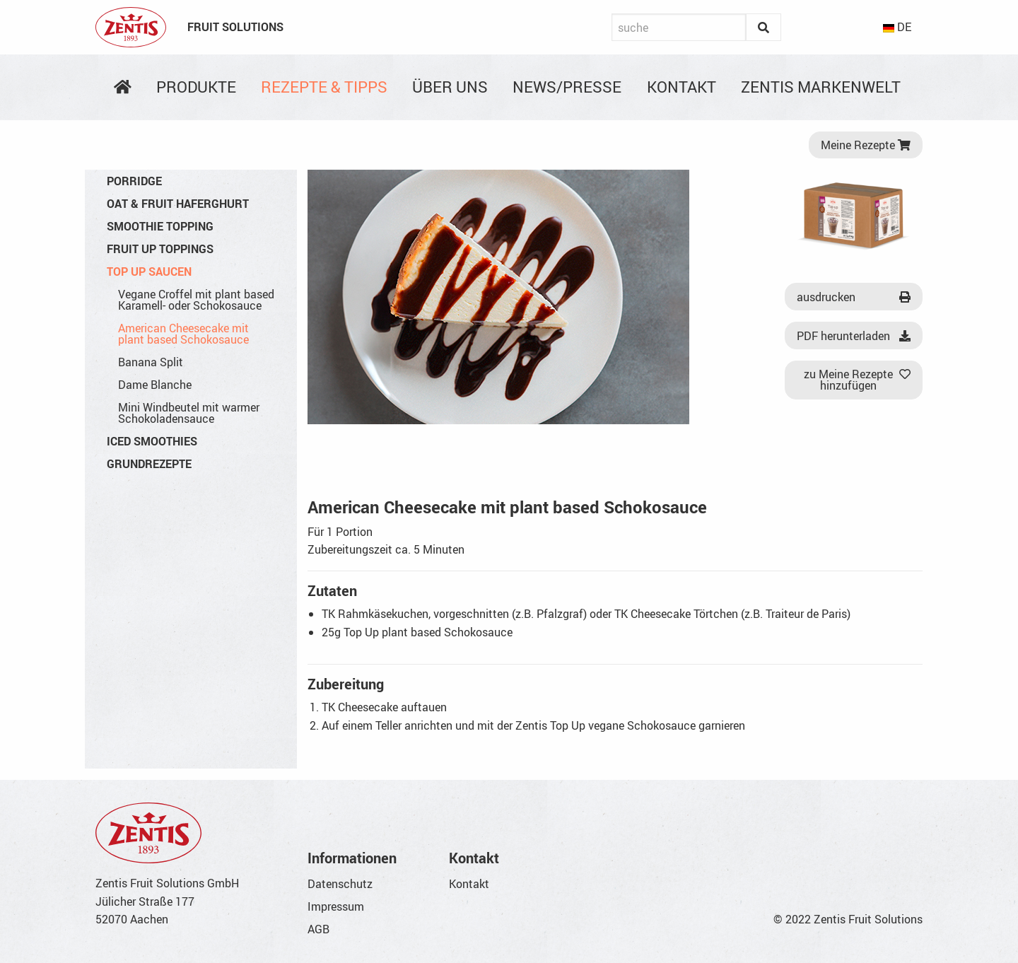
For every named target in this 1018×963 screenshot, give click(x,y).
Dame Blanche (155, 384)
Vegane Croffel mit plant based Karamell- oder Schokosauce (196, 299)
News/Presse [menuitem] (567, 86)
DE (897, 27)
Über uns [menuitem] (450, 86)
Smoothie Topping (160, 226)
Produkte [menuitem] (196, 86)
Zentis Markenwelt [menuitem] (821, 86)
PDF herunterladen (854, 336)
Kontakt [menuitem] (681, 86)
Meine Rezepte (866, 145)
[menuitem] (122, 87)
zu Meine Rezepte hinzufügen (857, 379)
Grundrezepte (149, 464)
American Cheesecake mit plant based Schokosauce (183, 333)
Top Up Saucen (149, 271)
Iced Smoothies (152, 441)
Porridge (134, 181)
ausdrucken (854, 297)
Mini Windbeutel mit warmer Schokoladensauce (188, 412)
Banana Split (150, 362)
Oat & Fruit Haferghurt (178, 203)
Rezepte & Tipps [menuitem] (324, 86)
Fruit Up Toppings (160, 249)
